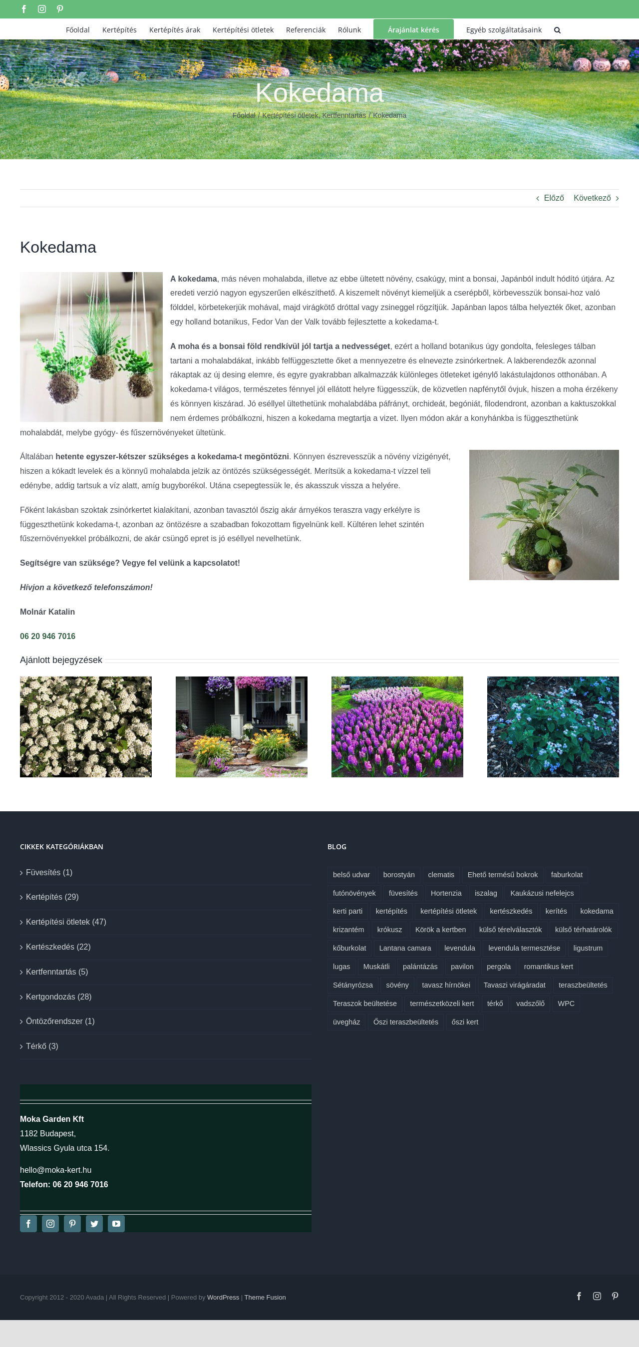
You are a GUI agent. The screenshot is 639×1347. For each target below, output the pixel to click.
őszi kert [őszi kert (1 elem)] (465, 1022)
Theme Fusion (265, 1297)
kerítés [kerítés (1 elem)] (556, 911)
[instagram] (50, 1223)
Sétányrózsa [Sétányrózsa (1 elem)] (353, 985)
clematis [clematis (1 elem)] (441, 875)
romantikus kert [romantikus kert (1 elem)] (548, 967)
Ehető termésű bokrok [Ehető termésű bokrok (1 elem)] (503, 875)
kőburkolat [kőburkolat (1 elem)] (349, 948)
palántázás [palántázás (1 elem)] (420, 967)
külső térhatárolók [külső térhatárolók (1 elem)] (583, 930)
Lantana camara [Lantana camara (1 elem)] (405, 948)
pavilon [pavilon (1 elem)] (462, 967)
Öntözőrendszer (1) (60, 1021)
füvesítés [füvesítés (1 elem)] (403, 893)
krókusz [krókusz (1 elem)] (389, 930)
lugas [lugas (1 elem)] (341, 967)
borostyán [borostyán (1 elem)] (399, 875)
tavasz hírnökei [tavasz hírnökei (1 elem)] (446, 985)
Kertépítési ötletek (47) (66, 922)
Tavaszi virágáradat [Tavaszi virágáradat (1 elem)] (515, 985)
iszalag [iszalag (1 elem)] (486, 893)
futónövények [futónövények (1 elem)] (354, 893)
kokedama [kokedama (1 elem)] (596, 911)
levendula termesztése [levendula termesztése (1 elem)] (524, 948)
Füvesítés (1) (49, 872)
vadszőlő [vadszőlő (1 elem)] (530, 1004)
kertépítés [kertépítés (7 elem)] (391, 911)
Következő (592, 198)
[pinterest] (72, 1223)
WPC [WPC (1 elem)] (566, 1004)
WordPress (223, 1297)
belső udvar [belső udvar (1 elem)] (351, 875)
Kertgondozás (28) (59, 997)
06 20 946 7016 (47, 636)
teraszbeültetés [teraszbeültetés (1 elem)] (583, 985)
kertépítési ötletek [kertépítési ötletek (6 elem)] (448, 911)
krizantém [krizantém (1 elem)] (348, 930)
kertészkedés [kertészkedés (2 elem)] (511, 911)
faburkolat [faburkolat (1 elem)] (567, 875)
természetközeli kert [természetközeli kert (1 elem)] (442, 1004)
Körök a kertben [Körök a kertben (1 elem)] (440, 930)
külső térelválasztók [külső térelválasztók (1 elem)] (510, 930)
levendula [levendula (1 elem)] (459, 948)
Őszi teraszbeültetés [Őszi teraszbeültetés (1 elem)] (405, 1022)
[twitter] (94, 1223)
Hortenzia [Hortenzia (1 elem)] (446, 893)
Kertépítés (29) (52, 897)
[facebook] (28, 1223)
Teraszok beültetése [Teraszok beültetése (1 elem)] (365, 1004)
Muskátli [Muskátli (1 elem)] (376, 967)
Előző (554, 198)
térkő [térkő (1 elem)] (495, 1004)
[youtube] (116, 1223)
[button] (557, 29)
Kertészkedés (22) (58, 947)
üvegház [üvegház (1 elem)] (346, 1022)
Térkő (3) (42, 1046)
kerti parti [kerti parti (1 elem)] (347, 911)
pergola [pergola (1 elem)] (499, 967)
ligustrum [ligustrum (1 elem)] (588, 948)
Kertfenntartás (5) (57, 972)
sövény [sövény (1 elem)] (397, 985)
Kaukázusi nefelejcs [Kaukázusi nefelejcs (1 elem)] (542, 893)
